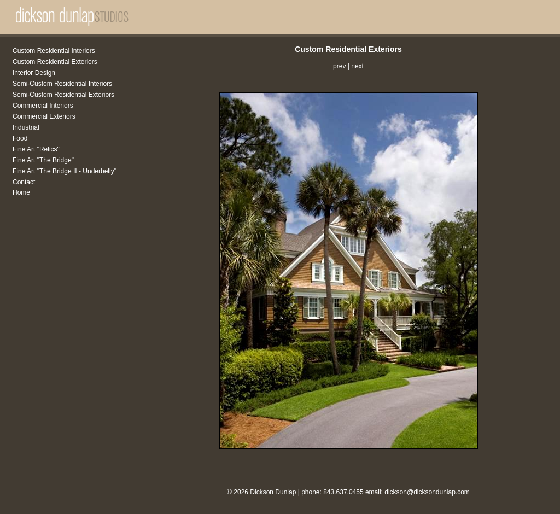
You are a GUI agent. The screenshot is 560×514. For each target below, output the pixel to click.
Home (21, 192)
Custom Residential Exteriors (55, 62)
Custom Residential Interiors (54, 51)
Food (20, 138)
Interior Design (34, 73)
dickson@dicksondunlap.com (427, 492)
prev (339, 66)
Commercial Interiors (43, 105)
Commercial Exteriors (44, 116)
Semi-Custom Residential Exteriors (63, 94)
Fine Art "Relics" (36, 149)
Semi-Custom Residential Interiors (62, 83)
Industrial (26, 127)
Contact (24, 182)
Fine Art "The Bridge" (43, 160)
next (357, 66)
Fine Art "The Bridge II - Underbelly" (64, 171)
